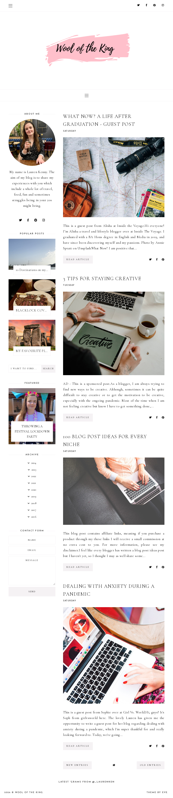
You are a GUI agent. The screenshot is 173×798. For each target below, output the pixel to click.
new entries (77, 765)
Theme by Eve (157, 792)
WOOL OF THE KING (29, 792)
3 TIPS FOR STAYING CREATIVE (102, 279)
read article (77, 259)
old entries (150, 765)
